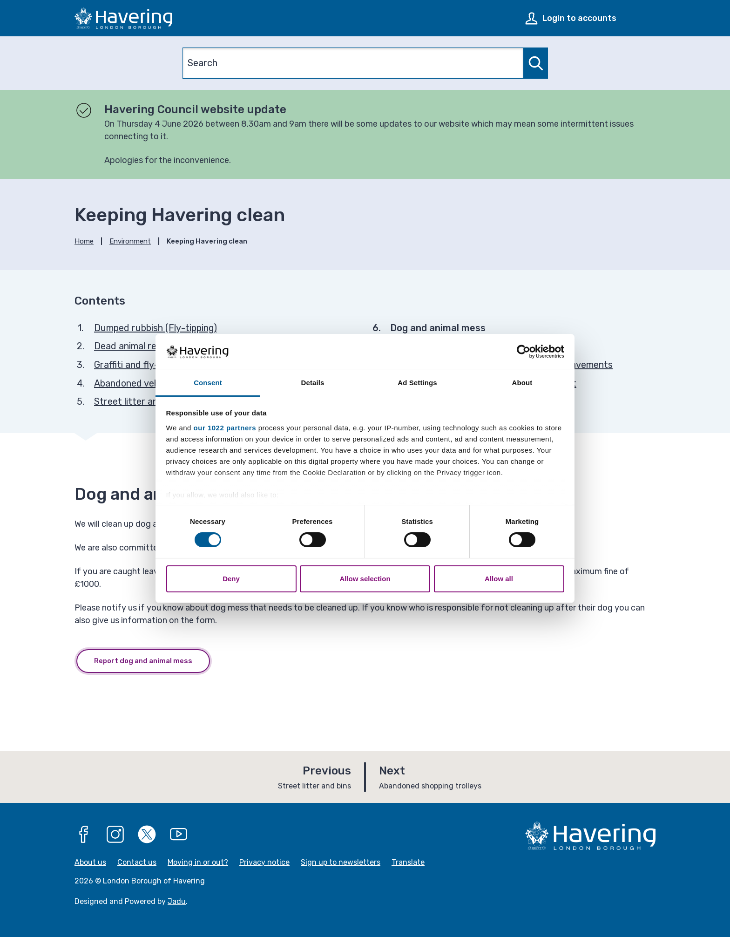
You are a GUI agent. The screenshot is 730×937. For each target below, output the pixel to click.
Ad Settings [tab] (417, 383)
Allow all (499, 579)
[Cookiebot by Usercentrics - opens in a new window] (523, 352)
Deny (231, 579)
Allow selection (364, 579)
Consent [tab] (208, 383)
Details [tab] (312, 383)
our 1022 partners (225, 428)
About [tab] (522, 383)
